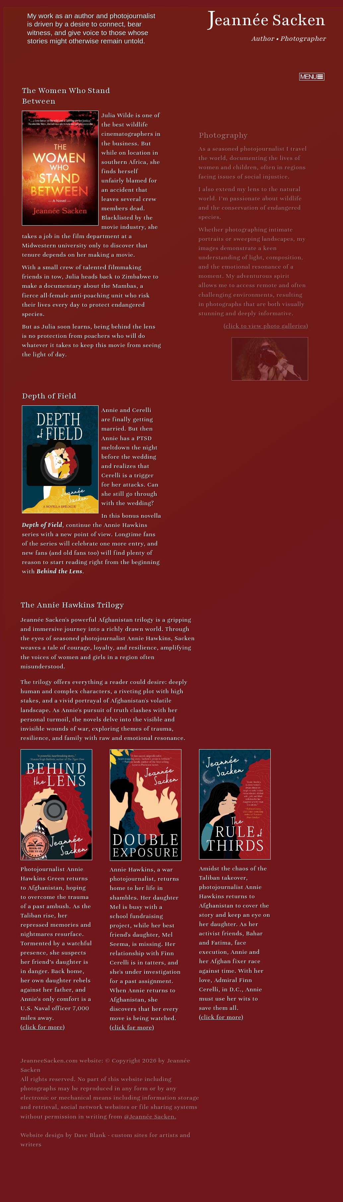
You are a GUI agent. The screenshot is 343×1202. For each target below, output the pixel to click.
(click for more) (43, 1026)
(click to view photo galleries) (265, 326)
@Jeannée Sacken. (150, 1116)
